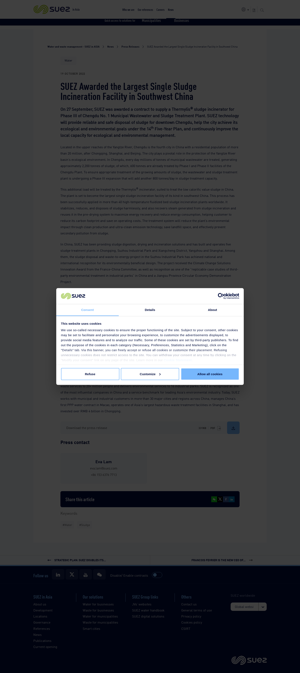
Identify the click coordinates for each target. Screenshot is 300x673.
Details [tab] (150, 310)
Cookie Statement (178, 360)
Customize (150, 374)
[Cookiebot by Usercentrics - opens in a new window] (221, 296)
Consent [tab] (87, 310)
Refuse (90, 374)
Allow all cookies (209, 374)
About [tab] (212, 310)
